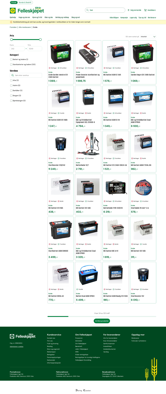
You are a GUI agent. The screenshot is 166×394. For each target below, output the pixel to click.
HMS (76, 352)
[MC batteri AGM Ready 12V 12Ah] (115, 282)
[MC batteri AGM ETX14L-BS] (143, 151)
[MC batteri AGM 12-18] (115, 108)
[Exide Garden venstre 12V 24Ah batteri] (61, 62)
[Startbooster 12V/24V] (61, 151)
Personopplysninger (54, 357)
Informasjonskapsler (54, 363)
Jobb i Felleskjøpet (81, 349)
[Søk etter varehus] (26, 75)
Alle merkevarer (25, 27)
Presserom (78, 338)
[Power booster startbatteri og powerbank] (88, 62)
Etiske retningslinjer (81, 355)
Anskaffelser (107, 346)
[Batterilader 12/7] (88, 151)
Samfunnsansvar (109, 344)
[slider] (11, 39)
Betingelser (51, 355)
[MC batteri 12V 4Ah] (88, 194)
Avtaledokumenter (109, 349)
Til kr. (29, 45)
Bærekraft (78, 346)
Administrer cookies (16, 346)
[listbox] (26, 62)
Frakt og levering (52, 344)
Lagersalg (133, 17)
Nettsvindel (51, 360)
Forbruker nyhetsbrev (138, 341)
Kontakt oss (51, 338)
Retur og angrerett (53, 349)
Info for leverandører (110, 338)
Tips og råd (142, 17)
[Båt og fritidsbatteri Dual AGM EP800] (88, 239)
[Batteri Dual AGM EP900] (88, 282)
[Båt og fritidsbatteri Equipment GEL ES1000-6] (88, 108)
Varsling (106, 352)
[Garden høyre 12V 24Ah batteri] (143, 62)
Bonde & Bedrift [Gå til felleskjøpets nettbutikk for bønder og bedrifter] (25, 2)
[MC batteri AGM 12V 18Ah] (61, 108)
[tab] (13, 17)
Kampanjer (124, 17)
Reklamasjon (51, 352)
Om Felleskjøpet (80, 344)
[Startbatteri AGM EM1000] (61, 239)
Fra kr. (12, 45)
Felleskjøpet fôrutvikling (83, 360)
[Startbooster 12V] (143, 282)
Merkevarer (152, 17)
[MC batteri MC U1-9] (115, 239)
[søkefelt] (105, 10)
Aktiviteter (78, 341)
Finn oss (50, 341)
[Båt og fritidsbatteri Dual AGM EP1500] (143, 108)
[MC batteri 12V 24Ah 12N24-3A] (115, 151)
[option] (26, 59)
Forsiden (13, 27)
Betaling (50, 346)
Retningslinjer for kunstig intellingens (87, 357)
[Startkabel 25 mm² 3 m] (143, 194)
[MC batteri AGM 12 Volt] (115, 62)
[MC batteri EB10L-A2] (61, 282)
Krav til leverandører (110, 341)
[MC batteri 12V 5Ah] (61, 194)
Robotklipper (114, 17)
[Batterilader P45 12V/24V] (115, 194)
